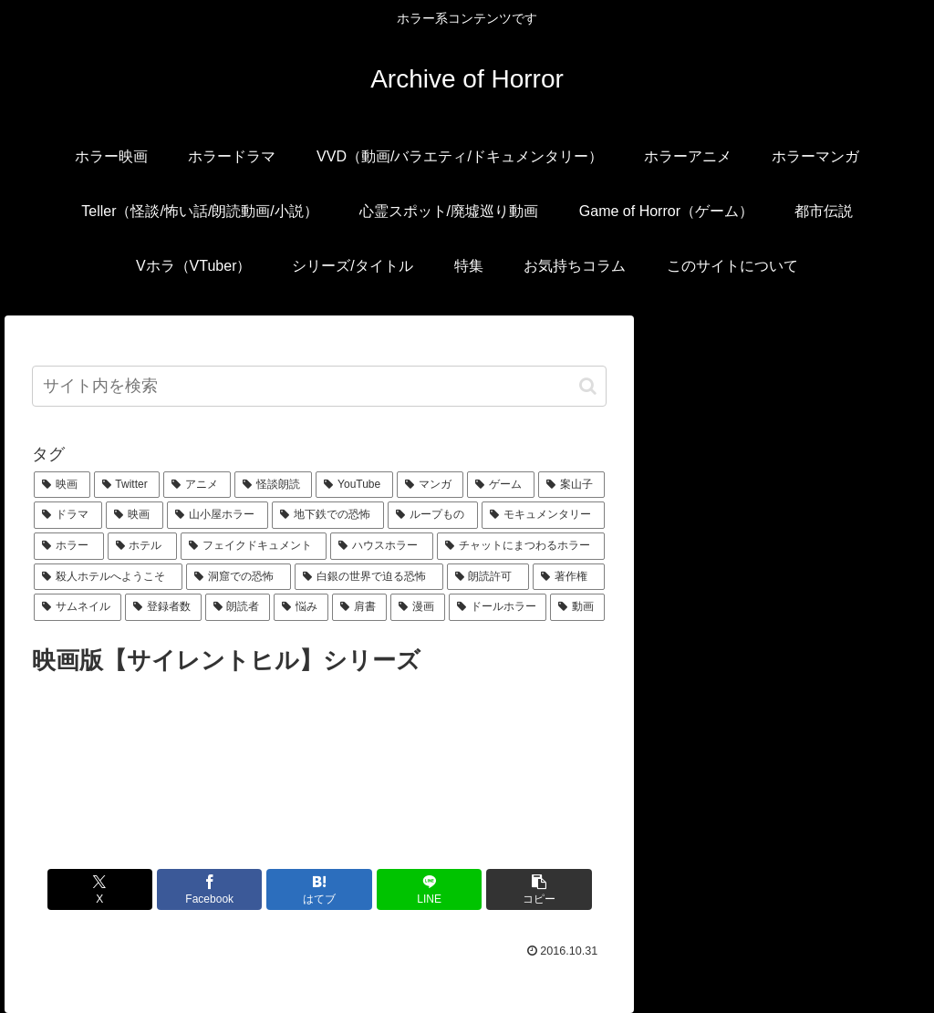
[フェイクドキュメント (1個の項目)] (254, 546)
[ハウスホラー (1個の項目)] (381, 546)
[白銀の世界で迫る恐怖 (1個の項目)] (369, 577)
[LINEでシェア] (416, 889)
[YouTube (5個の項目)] (354, 485)
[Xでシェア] (126, 889)
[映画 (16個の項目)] (61, 485)
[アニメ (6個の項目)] (196, 485)
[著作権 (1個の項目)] (569, 577)
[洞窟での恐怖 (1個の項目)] (238, 577)
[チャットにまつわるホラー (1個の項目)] (521, 546)
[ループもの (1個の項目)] (433, 515)
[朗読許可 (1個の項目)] (488, 577)
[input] (319, 386)
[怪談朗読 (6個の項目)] (273, 485)
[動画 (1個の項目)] (577, 607)
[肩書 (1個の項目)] (359, 607)
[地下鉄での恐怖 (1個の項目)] (328, 515)
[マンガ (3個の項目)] (430, 485)
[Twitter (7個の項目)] (127, 485)
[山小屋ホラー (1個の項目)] (217, 515)
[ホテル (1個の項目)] (142, 546)
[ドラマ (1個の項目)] (68, 515)
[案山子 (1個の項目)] (571, 485)
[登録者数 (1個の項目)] (163, 607)
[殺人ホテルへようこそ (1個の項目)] (108, 577)
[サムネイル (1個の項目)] (77, 607)
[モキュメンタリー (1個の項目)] (543, 515)
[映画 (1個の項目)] (134, 515)
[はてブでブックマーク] (320, 889)
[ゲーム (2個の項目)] (500, 485)
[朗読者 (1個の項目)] (238, 607)
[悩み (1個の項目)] (301, 607)
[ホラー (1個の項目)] (68, 546)
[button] (588, 386)
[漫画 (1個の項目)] (417, 607)
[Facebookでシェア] (223, 889)
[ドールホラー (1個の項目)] (498, 607)
